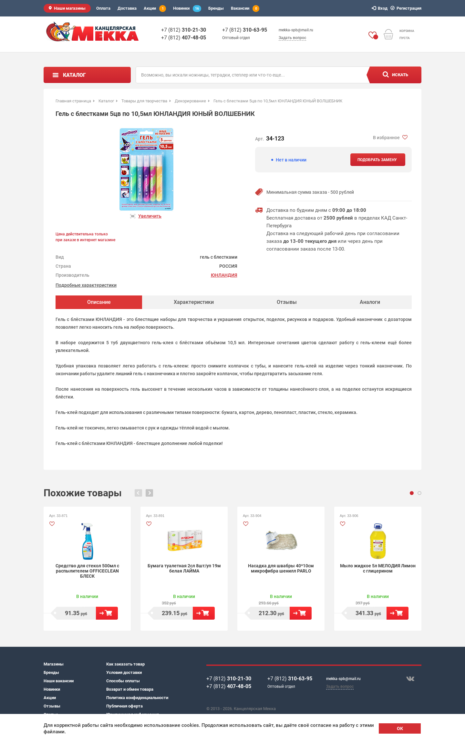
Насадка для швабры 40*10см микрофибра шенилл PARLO (281, 568)
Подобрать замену (377, 160)
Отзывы (52, 706)
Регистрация (406, 8)
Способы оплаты (123, 680)
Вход (381, 8)
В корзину (107, 613)
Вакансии (245, 8)
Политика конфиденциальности (137, 697)
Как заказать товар (125, 664)
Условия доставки (124, 672)
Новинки (187, 8)
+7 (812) (183, 30)
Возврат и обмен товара (129, 689)
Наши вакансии (59, 680)
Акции (155, 8)
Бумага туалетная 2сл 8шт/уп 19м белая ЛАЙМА (184, 568)
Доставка (127, 8)
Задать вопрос (292, 38)
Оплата (103, 8)
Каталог (74, 75)
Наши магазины (70, 8)
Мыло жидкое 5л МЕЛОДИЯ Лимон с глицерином (378, 568)
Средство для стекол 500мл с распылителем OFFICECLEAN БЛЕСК (87, 571)
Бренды (216, 8)
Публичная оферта (124, 706)
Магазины (54, 664)
